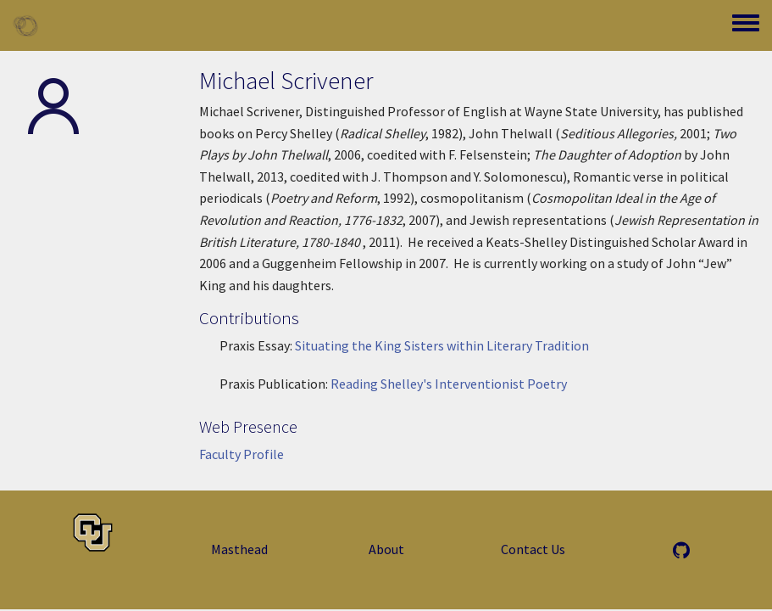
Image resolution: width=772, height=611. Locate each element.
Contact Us (533, 549)
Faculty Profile (241, 454)
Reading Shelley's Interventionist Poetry (448, 383)
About (386, 549)
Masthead (239, 549)
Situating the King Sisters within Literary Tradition (442, 345)
